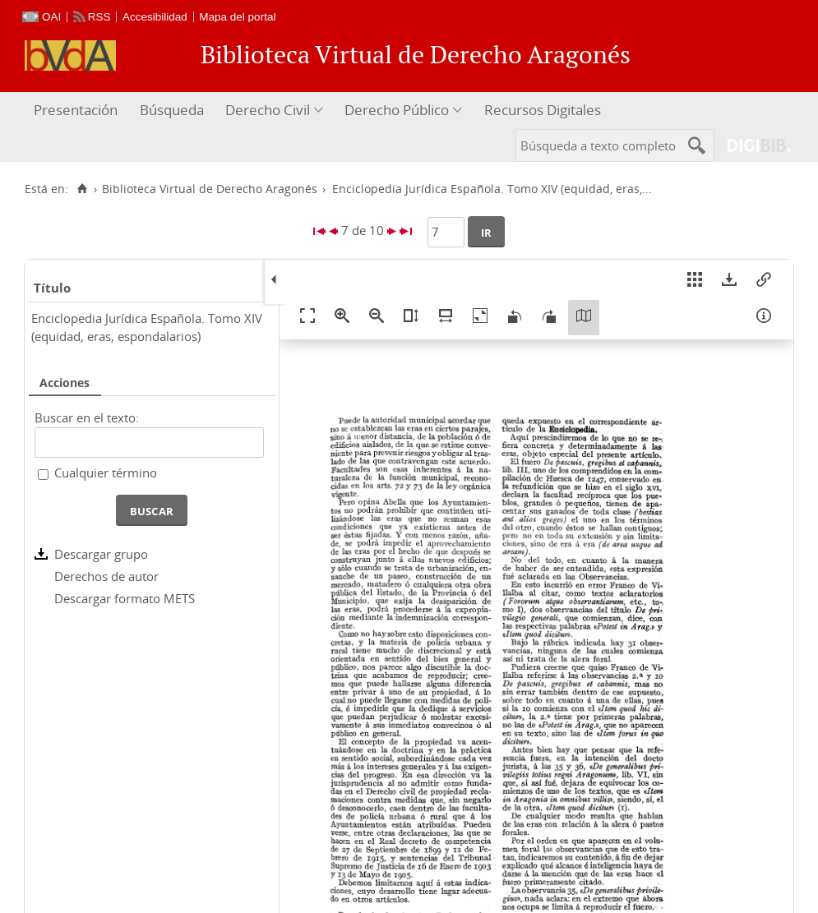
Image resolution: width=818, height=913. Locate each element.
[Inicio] (82, 189)
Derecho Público (396, 109)
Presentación (76, 109)
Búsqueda (172, 109)
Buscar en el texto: (87, 417)
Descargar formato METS (124, 598)
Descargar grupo (101, 554)
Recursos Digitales (542, 109)
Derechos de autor (106, 576)
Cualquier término (105, 472)
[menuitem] (77, 110)
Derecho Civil (267, 109)
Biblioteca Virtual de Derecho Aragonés (209, 189)
